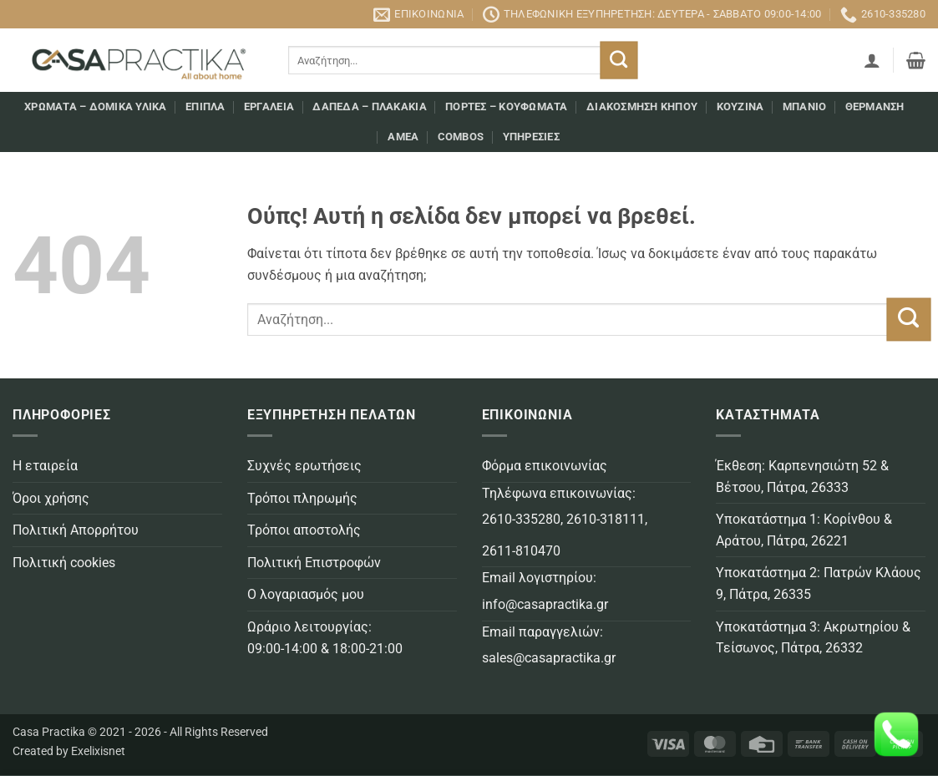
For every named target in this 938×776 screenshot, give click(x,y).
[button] (872, 60)
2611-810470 (521, 551)
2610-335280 (521, 519)
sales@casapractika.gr (549, 658)
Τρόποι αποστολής (304, 530)
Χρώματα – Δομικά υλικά (95, 106)
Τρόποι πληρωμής (302, 498)
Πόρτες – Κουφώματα (506, 106)
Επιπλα (205, 106)
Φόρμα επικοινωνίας (544, 466)
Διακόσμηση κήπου (641, 106)
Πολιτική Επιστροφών (314, 563)
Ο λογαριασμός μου (305, 594)
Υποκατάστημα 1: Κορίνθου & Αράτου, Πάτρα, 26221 (804, 530)
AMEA (403, 136)
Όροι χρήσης (51, 498)
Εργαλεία (269, 106)
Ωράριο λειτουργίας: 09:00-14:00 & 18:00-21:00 (325, 638)
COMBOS (461, 136)
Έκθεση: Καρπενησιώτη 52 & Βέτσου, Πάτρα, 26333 (802, 476)
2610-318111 (605, 519)
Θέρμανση (875, 106)
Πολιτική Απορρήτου (76, 530)
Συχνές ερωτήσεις (304, 466)
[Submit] (620, 60)
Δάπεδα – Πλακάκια (369, 106)
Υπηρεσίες (531, 136)
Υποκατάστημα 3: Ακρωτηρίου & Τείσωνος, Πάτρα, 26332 (813, 638)
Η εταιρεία (45, 466)
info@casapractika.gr (545, 604)
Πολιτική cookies (64, 563)
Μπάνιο (805, 106)
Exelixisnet (98, 751)
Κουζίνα (740, 106)
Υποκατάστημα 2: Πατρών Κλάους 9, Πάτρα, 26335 (818, 583)
